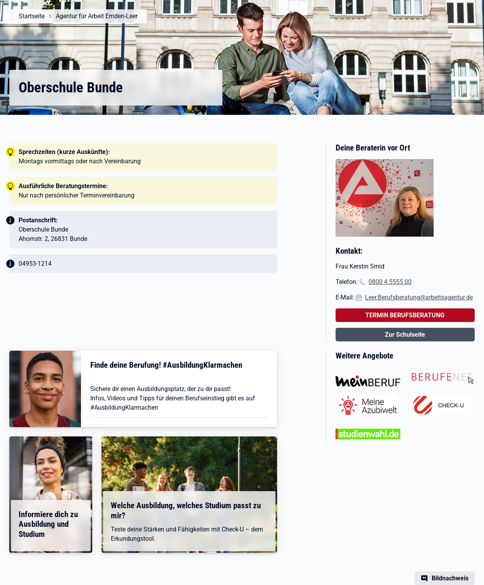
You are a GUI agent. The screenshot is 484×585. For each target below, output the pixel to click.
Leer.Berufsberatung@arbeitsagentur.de (419, 297)
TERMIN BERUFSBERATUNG (404, 315)
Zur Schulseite (405, 334)
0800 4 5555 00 (390, 282)
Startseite (32, 16)
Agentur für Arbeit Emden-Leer (97, 16)
